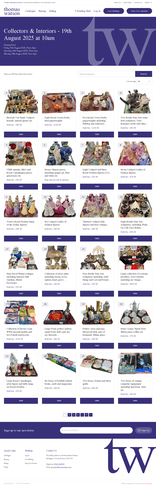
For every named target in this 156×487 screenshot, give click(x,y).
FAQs (6, 467)
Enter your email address (70, 430)
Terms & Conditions (23, 483)
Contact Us (138, 3)
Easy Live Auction (139, 11)
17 (86, 414)
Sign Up (144, 430)
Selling (52, 11)
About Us (117, 3)
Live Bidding (113, 11)
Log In (97, 11)
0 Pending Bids (83, 11)
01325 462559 (59, 464)
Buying (42, 11)
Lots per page (139, 81)
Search (143, 73)
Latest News (127, 3)
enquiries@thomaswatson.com (61, 467)
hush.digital (148, 483)
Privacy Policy (8, 483)
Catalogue (30, 11)
